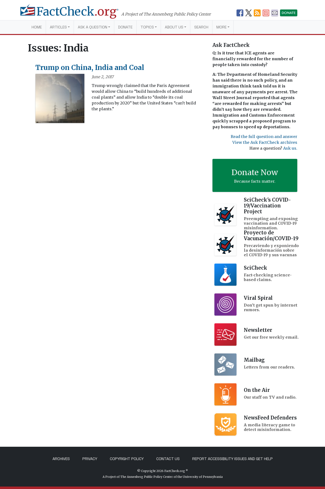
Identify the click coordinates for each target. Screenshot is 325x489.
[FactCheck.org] (74, 14)
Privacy (89, 458)
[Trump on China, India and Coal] (60, 99)
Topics (147, 27)
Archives (61, 458)
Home (37, 27)
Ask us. (290, 148)
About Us (174, 27)
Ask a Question (92, 27)
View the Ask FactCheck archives (264, 142)
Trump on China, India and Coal (89, 67)
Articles (58, 27)
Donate (125, 27)
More (221, 27)
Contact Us (168, 458)
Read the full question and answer (264, 136)
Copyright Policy (127, 458)
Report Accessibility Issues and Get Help (232, 458)
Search (201, 27)
